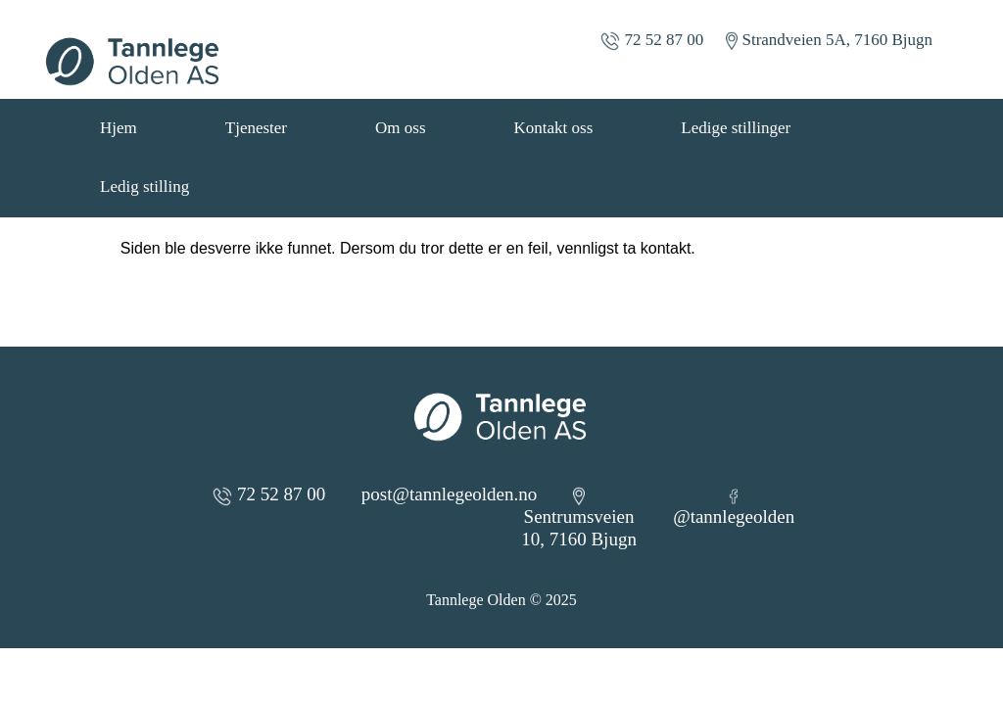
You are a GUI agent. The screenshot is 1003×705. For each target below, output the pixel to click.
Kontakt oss (554, 127)
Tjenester (256, 127)
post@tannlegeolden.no (449, 494)
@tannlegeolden (733, 508)
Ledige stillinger (735, 127)
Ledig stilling (144, 186)
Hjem (118, 127)
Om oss (400, 127)
